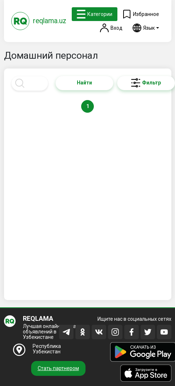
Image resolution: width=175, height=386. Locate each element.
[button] (146, 28)
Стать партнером (58, 368)
